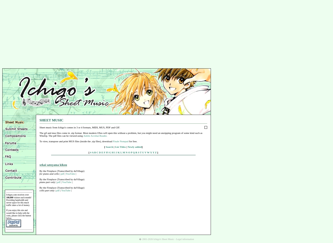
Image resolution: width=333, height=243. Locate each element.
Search (109, 146)
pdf (62, 173)
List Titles (120, 146)
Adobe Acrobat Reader (94, 135)
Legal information (185, 239)
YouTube (70, 173)
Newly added (135, 146)
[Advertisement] (166, 34)
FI (107, 152)
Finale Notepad (121, 141)
